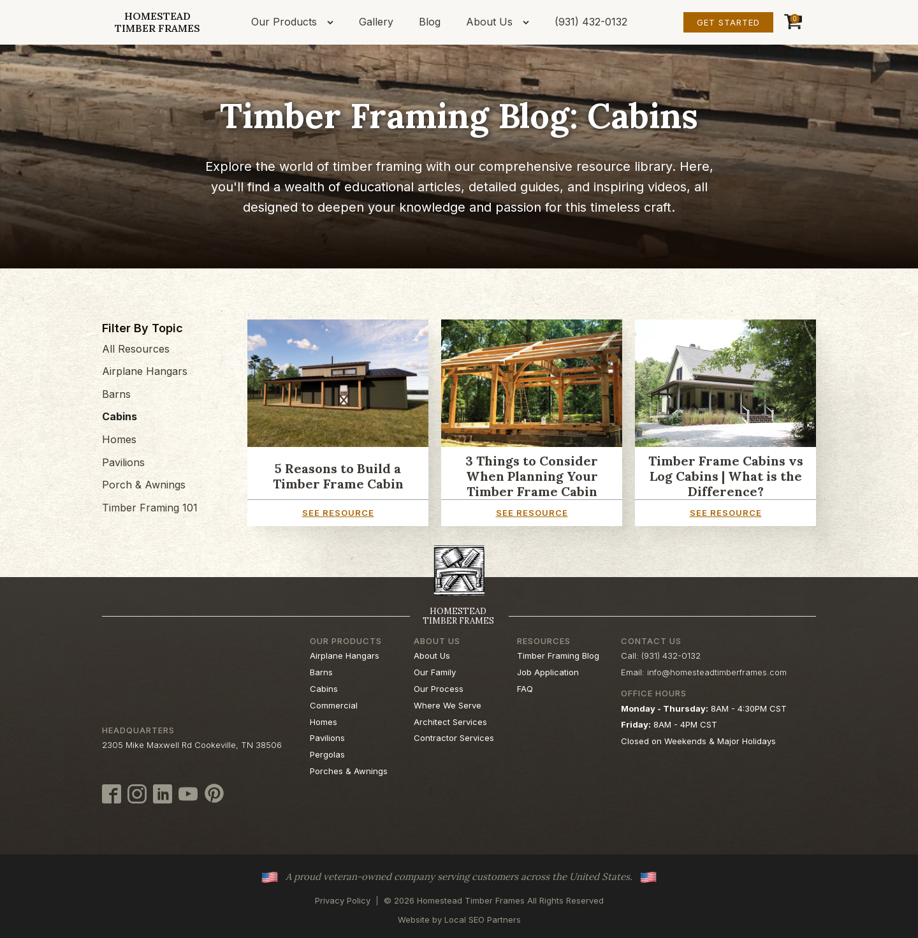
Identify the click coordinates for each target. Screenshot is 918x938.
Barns (116, 394)
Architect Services (450, 722)
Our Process (438, 689)
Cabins (119, 416)
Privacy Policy (342, 900)
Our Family (435, 672)
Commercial (334, 705)
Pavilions (123, 462)
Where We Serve (447, 705)
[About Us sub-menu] (528, 22)
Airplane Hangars (144, 371)
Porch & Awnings (144, 484)
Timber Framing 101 (150, 507)
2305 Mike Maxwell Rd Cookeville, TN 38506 (192, 745)
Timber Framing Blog (558, 655)
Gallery (376, 21)
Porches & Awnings (349, 771)
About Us (489, 21)
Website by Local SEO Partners (459, 920)
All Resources (136, 348)
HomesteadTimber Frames (157, 22)
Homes (119, 439)
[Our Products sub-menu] (333, 22)
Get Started (728, 22)
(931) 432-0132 (591, 21)
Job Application (548, 672)
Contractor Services (454, 738)
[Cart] (791, 22)
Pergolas (327, 754)
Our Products (284, 21)
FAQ (525, 689)
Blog (430, 21)
